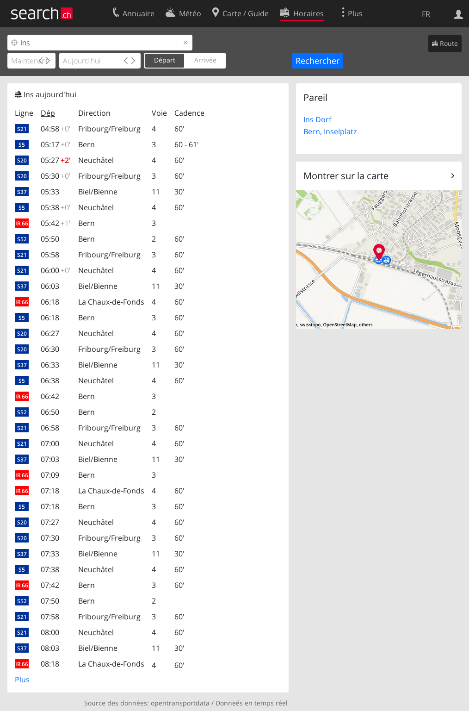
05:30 (55, 176)
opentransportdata (180, 703)
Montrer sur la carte (346, 175)
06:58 (50, 428)
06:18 (50, 302)
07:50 (50, 601)
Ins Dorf (317, 119)
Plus (22, 679)
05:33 (50, 192)
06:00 (55, 270)
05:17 (55, 144)
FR (426, 14)
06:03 (50, 286)
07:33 (50, 554)
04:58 (55, 129)
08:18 (50, 664)
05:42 (55, 223)
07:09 (50, 475)
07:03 (50, 459)
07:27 (50, 522)
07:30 (50, 538)
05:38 (55, 207)
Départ (164, 60)
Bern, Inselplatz (330, 131)
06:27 (50, 333)
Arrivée (205, 60)
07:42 (50, 585)
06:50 (50, 412)
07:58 (50, 616)
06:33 (50, 365)
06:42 (50, 396)
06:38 (50, 380)
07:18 (50, 491)
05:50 (50, 239)
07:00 (50, 443)
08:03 (50, 648)
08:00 (50, 632)
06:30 (50, 349)
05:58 (50, 254)
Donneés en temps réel (252, 703)
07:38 (50, 569)
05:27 (56, 160)
